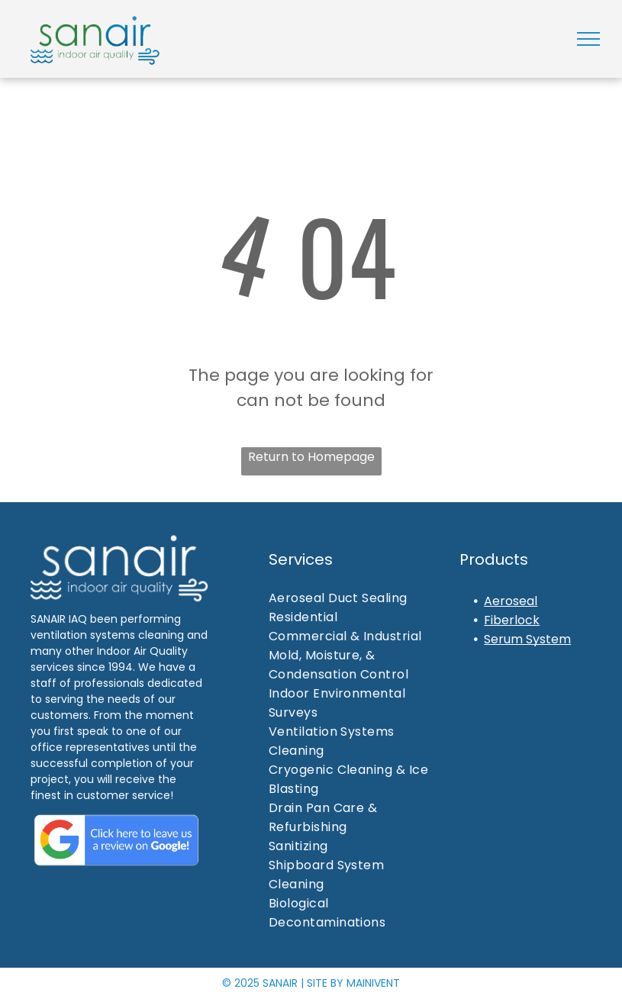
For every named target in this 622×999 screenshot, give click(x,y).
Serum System (527, 639)
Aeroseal (510, 601)
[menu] (588, 39)
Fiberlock (512, 620)
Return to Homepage (311, 457)
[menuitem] (358, 597)
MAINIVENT (373, 983)
